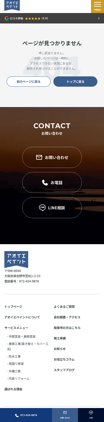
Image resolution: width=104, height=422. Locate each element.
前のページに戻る (28, 81)
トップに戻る (75, 81)
